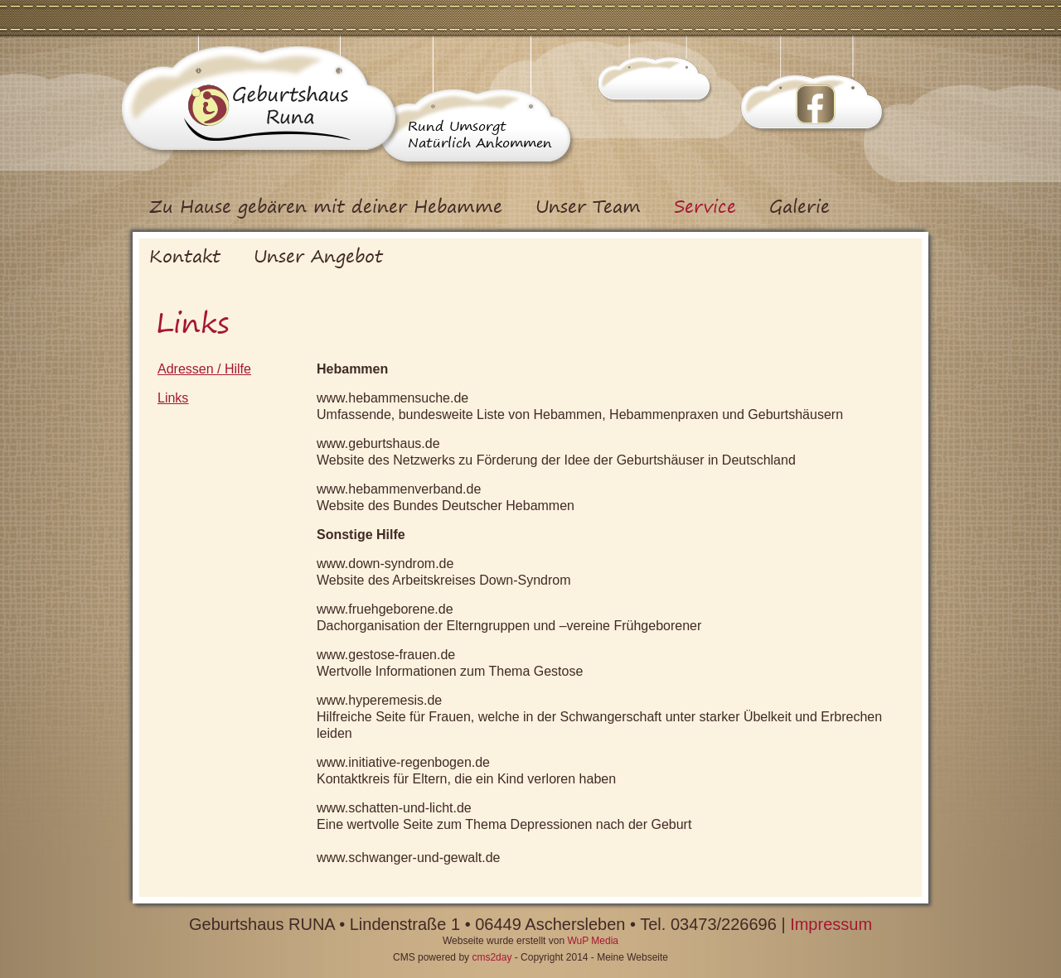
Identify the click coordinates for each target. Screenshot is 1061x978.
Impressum (831, 924)
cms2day (491, 957)
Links (172, 398)
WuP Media (592, 941)
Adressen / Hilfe (204, 369)
